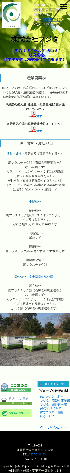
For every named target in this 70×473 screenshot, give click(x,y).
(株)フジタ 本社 (51, 396)
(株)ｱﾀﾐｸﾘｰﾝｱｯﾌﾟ (51, 408)
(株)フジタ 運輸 (51, 412)
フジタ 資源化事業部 (55, 400)
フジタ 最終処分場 (53, 404)
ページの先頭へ (53, 427)
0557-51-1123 (51, 20)
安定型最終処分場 (41, 276)
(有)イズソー (48, 416)
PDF (36, 116)
